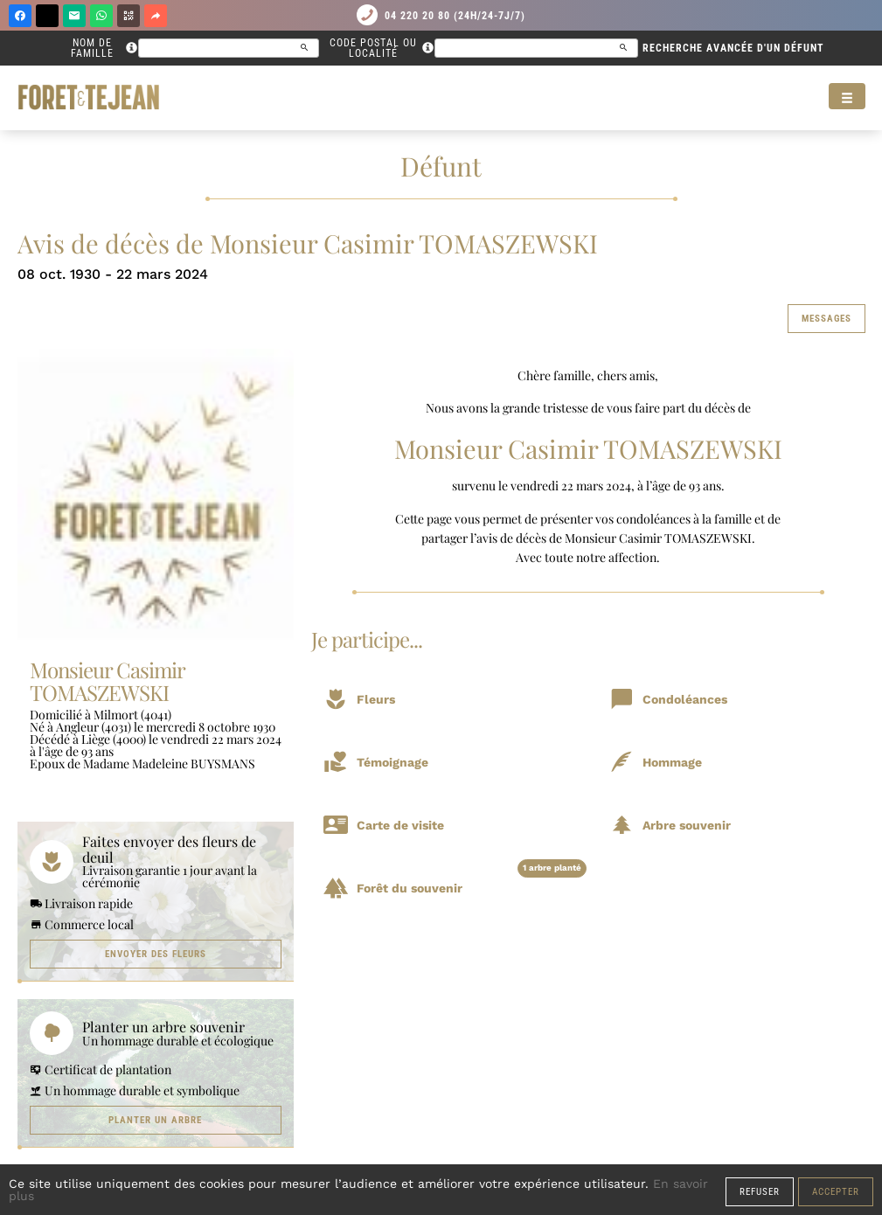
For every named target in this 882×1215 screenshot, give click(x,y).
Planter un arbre (155, 1120)
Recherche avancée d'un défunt (733, 48)
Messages (826, 318)
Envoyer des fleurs (155, 954)
